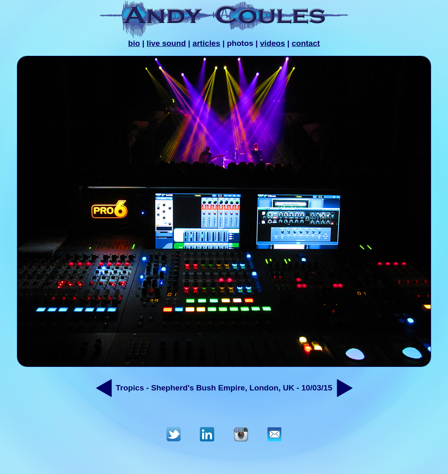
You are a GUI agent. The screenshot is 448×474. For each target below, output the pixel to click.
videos (272, 43)
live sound (166, 43)
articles (206, 43)
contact (306, 43)
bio (134, 43)
